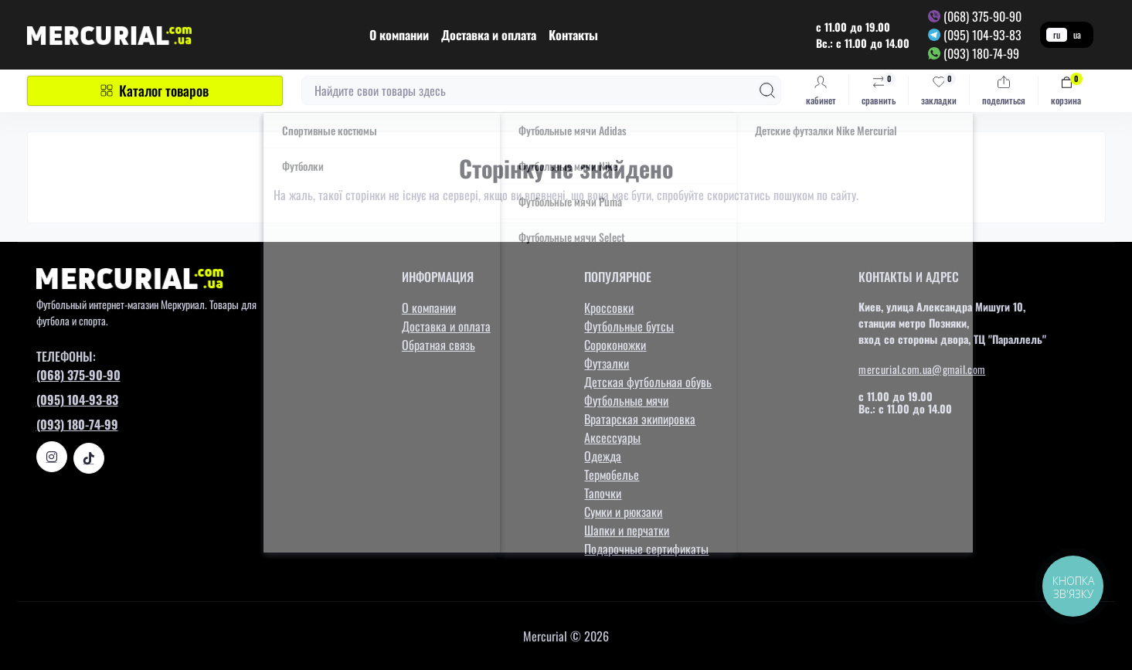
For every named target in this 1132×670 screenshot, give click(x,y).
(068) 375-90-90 (982, 16)
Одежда (602, 456)
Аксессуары (612, 437)
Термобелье (611, 474)
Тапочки (602, 493)
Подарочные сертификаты (646, 548)
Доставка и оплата (488, 35)
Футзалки (606, 363)
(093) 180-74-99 (981, 53)
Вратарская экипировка (639, 419)
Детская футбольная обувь (648, 381)
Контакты (573, 35)
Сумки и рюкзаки (623, 511)
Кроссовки (609, 307)
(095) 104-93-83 (982, 35)
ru (1056, 34)
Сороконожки (615, 344)
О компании (399, 35)
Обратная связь (438, 344)
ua (1077, 35)
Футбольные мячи (626, 400)
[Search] (767, 90)
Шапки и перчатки (626, 530)
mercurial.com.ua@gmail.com (921, 369)
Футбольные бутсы (629, 326)
